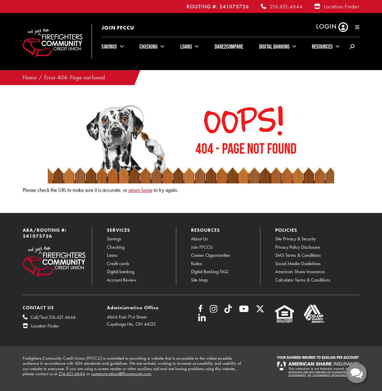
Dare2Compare (229, 46)
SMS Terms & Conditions (298, 255)
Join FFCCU (117, 27)
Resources (322, 46)
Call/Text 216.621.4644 (53, 317)
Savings (109, 46)
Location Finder (341, 6)
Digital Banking (274, 46)
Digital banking (120, 271)
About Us (199, 239)
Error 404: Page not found (74, 77)
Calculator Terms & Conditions (302, 280)
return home (140, 189)
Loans (186, 46)
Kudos (196, 263)
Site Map (199, 280)
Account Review (121, 280)
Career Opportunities (210, 255)
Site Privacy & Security (295, 239)
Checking (148, 46)
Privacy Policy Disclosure (297, 247)
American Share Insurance (300, 271)
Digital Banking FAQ (209, 271)
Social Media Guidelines (298, 263)
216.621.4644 (286, 6)
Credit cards (118, 263)
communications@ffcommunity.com (121, 373)
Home (30, 77)
